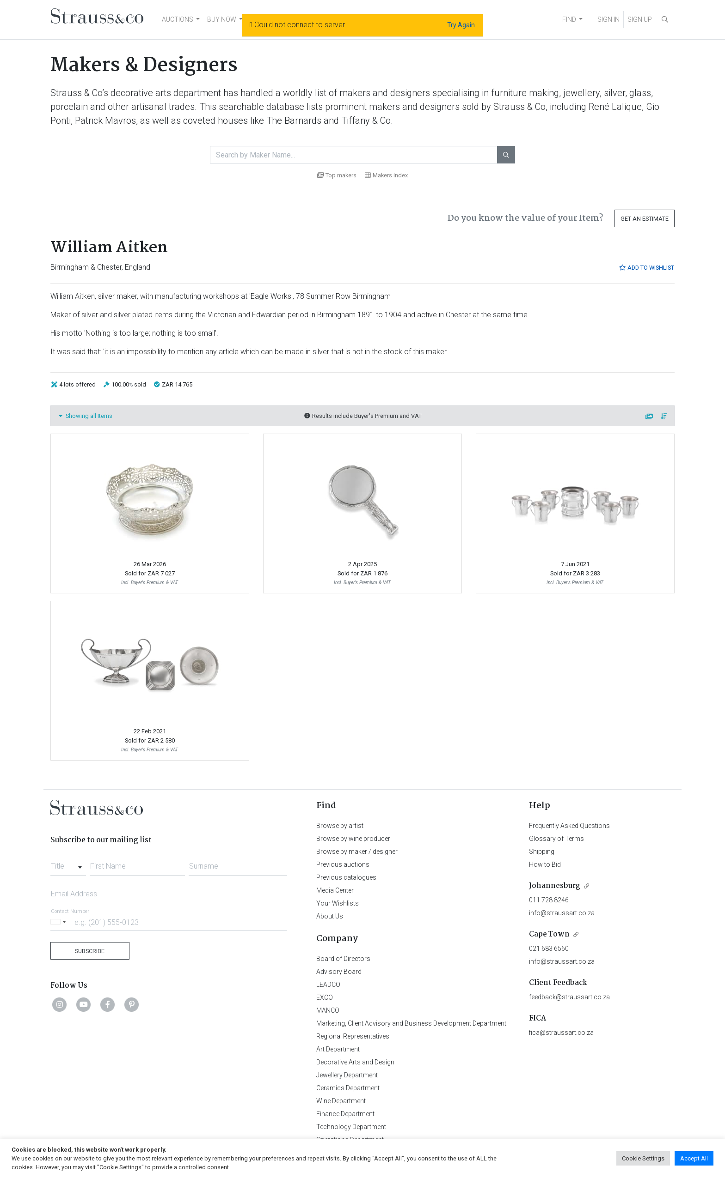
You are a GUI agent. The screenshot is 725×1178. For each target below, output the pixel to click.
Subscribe (89, 951)
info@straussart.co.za (562, 913)
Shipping (541, 851)
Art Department (338, 1049)
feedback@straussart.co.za (569, 997)
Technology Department (351, 1126)
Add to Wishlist (646, 267)
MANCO (327, 1010)
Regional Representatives (352, 1036)
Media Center (335, 890)
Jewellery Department (347, 1075)
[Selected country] (59, 921)
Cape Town (549, 934)
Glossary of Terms (556, 838)
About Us (329, 916)
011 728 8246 (549, 900)
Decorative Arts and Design (355, 1062)
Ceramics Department (348, 1088)
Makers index (386, 175)
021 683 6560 (549, 948)
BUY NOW (221, 19)
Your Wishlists (337, 903)
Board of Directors (343, 958)
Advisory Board (339, 971)
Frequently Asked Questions (569, 825)
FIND (569, 19)
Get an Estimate (645, 218)
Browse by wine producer (353, 838)
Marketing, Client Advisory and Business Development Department (411, 1023)
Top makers (336, 175)
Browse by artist (339, 825)
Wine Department (341, 1101)
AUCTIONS (177, 19)
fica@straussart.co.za (561, 1032)
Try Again (461, 25)
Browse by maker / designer (357, 851)
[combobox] (68, 864)
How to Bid (545, 864)
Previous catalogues (346, 877)
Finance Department (345, 1114)
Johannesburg (554, 886)
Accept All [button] (694, 1158)
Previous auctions (342, 864)
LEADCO (328, 984)
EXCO (324, 997)
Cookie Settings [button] (643, 1158)
